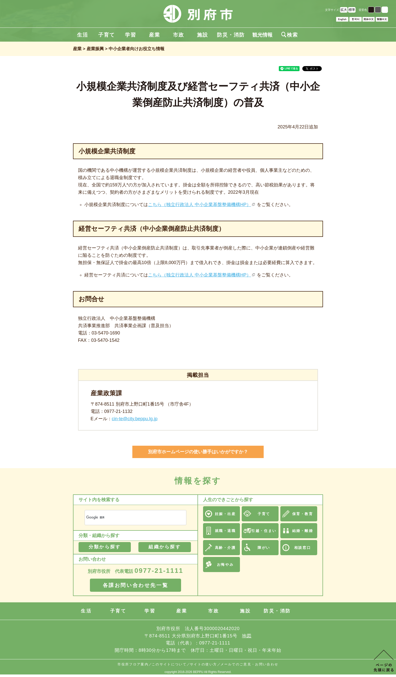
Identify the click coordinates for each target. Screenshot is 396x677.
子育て (106, 35)
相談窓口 (302, 548)
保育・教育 (302, 514)
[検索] (129, 517)
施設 (202, 35)
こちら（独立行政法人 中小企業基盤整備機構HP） (199, 204)
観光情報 (262, 35)
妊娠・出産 (225, 514)
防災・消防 (231, 35)
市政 (178, 35)
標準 (352, 10)
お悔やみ (225, 564)
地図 (247, 635)
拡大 (343, 10)
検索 (289, 35)
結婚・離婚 (302, 531)
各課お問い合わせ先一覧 (135, 585)
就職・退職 (225, 531)
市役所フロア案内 (132, 664)
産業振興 (95, 48)
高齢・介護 (225, 548)
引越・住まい (263, 531)
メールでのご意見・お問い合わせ (249, 664)
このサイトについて (169, 664)
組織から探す (164, 546)
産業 (154, 35)
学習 (130, 35)
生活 (82, 35)
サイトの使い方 (203, 664)
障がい (264, 548)
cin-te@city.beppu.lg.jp (135, 418)
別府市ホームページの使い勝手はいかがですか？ (198, 451)
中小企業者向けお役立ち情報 (136, 48)
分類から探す (105, 546)
